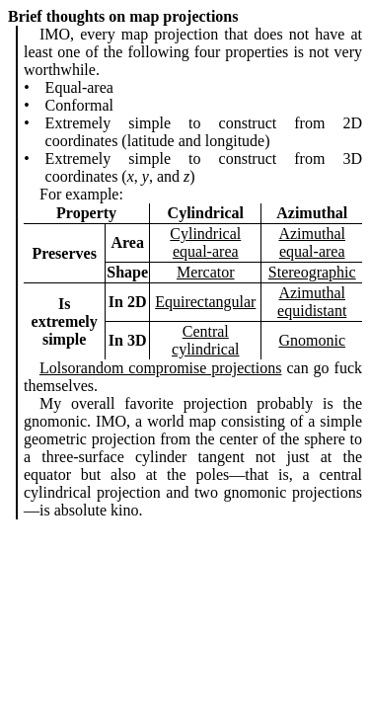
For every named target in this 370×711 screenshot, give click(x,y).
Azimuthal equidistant (311, 301)
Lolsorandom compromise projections (160, 367)
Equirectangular (205, 301)
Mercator (206, 272)
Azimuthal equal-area (311, 242)
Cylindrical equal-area (205, 242)
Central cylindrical (205, 340)
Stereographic (312, 272)
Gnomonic (311, 340)
